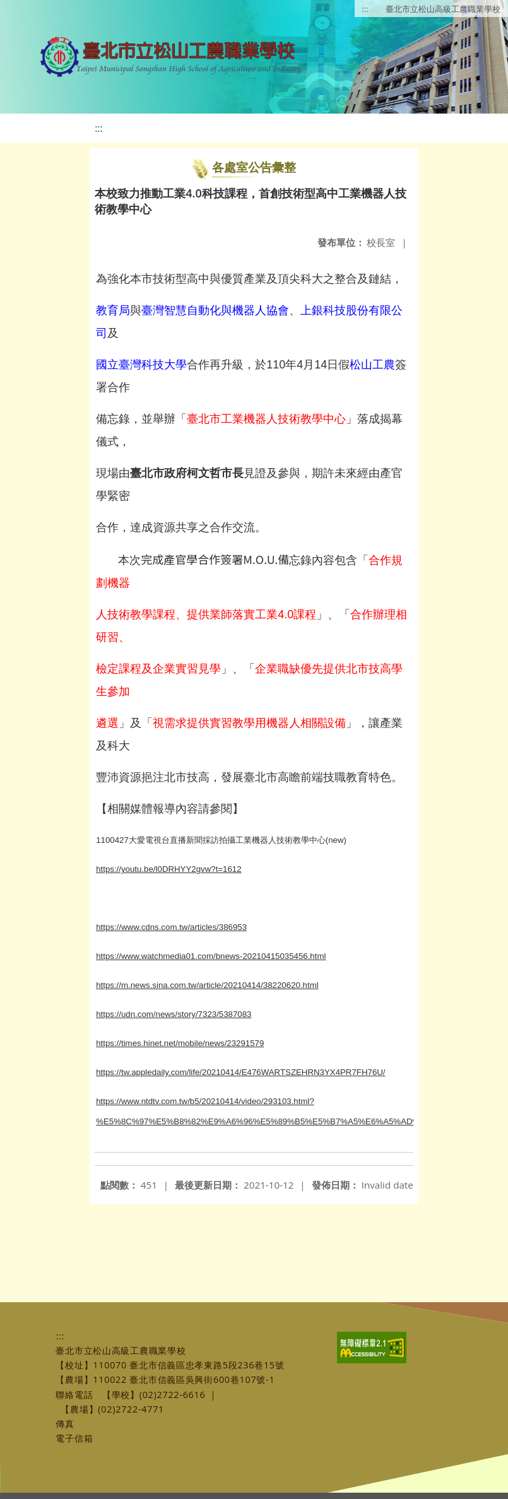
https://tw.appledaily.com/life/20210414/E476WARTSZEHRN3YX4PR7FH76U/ (240, 1072)
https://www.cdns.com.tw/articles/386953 (171, 927)
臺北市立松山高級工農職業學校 (443, 9)
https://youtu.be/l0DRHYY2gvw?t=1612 (168, 869)
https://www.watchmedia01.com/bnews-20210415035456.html (211, 956)
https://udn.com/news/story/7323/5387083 (173, 1014)
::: (365, 9)
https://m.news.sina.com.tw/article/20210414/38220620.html (207, 985)
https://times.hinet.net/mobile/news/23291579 (180, 1043)
